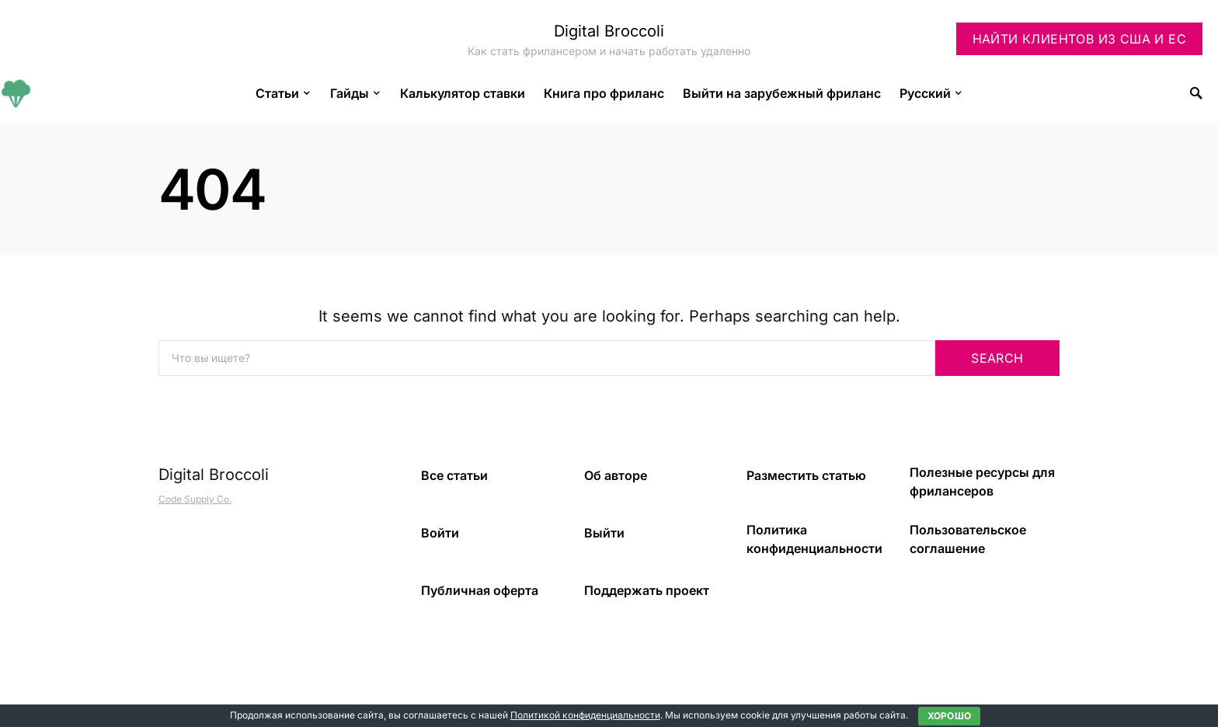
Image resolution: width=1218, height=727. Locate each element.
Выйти (604, 533)
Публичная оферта (479, 590)
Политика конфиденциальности (814, 539)
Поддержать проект (646, 590)
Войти (440, 533)
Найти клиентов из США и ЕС (1079, 39)
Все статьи (454, 475)
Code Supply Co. (194, 499)
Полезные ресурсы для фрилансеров (982, 481)
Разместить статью (806, 475)
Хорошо (949, 716)
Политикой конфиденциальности (585, 715)
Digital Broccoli (609, 31)
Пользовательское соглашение (968, 539)
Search (997, 358)
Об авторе (615, 475)
